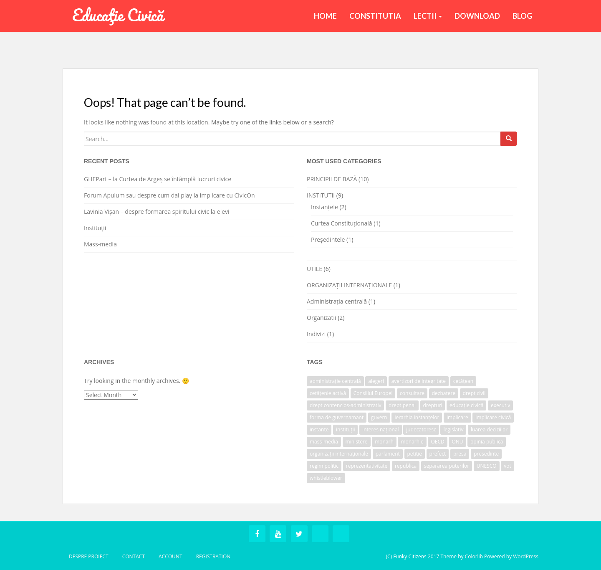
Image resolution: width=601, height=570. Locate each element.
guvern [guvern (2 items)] (379, 417)
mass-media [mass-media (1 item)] (324, 441)
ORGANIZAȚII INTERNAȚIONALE (349, 285)
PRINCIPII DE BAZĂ (332, 179)
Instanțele (324, 207)
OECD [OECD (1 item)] (437, 441)
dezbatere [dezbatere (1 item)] (443, 393)
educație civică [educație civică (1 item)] (466, 405)
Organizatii (321, 318)
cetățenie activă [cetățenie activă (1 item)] (328, 393)
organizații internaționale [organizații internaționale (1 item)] (339, 453)
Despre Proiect (89, 556)
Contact (133, 556)
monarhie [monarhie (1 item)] (412, 441)
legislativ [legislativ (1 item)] (453, 429)
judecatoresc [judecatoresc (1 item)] (421, 429)
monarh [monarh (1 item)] (384, 441)
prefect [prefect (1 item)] (437, 453)
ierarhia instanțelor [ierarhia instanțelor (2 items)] (416, 417)
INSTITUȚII (321, 195)
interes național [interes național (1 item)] (380, 429)
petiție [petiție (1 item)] (414, 453)
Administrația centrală (337, 301)
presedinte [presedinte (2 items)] (486, 453)
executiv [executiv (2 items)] (500, 405)
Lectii (428, 15)
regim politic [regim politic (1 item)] (324, 465)
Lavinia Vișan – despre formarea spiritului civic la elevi (157, 211)
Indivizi (316, 334)
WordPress (525, 556)
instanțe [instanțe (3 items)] (319, 429)
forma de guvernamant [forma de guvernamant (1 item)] (337, 417)
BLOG (522, 15)
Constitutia (375, 15)
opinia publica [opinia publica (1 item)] (486, 441)
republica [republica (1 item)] (406, 465)
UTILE (314, 269)
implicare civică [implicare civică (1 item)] (493, 417)
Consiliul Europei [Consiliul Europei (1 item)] (373, 393)
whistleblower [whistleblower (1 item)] (326, 477)
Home (325, 15)
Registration (213, 556)
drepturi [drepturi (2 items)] (432, 405)
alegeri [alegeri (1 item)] (376, 381)
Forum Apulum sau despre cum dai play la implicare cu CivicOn (169, 195)
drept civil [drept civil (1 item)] (474, 393)
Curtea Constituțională (341, 223)
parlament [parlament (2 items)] (388, 453)
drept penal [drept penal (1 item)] (402, 405)
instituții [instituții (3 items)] (345, 429)
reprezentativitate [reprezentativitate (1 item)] (367, 465)
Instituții (95, 228)
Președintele (328, 239)
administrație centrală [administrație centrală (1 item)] (335, 381)
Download (477, 15)
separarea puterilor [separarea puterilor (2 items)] (446, 465)
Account (170, 556)
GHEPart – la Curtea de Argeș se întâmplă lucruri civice (157, 179)
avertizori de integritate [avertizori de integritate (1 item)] (418, 381)
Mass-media (100, 244)
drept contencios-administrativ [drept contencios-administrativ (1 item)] (345, 405)
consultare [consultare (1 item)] (412, 393)
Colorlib (474, 556)
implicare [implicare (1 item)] (457, 417)
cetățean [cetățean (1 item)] (463, 381)
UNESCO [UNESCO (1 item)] (487, 465)
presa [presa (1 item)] (459, 453)
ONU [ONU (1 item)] (457, 441)
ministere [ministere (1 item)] (357, 441)
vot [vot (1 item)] (507, 465)
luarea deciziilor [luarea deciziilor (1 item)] (489, 429)
